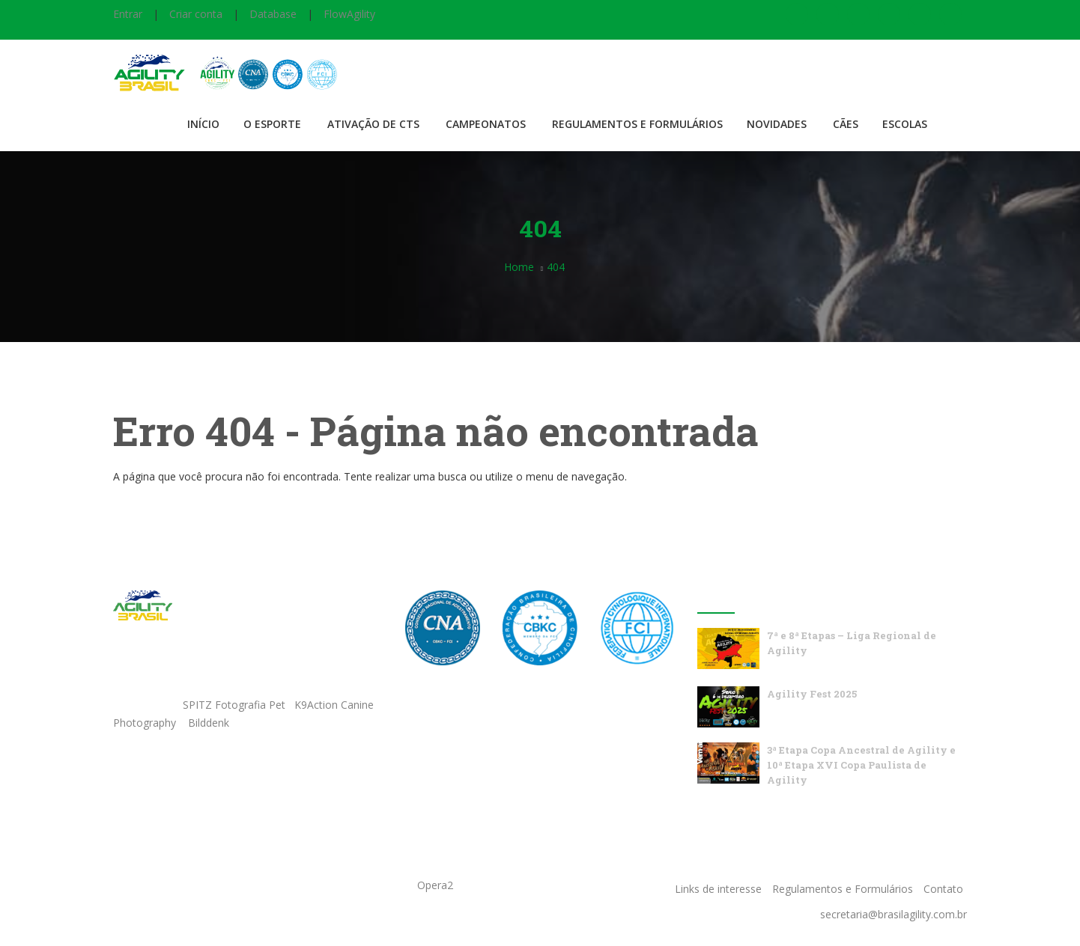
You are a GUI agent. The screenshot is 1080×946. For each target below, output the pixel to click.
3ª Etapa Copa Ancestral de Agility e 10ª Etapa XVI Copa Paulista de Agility (861, 765)
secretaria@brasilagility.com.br (893, 914)
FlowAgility (349, 14)
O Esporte (272, 124)
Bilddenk (208, 722)
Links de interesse (718, 889)
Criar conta (195, 14)
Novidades (777, 124)
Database (273, 14)
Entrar (127, 14)
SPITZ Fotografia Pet (235, 705)
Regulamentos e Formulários (637, 124)
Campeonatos (486, 124)
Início (203, 124)
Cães (845, 124)
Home (519, 267)
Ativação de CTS (373, 124)
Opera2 (435, 885)
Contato (943, 889)
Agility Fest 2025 (812, 694)
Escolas (904, 124)
